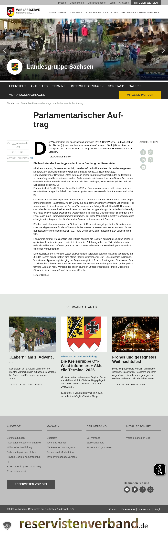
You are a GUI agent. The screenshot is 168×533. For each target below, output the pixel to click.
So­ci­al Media (77, 2)
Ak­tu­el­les (39, 86)
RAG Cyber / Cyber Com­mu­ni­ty (24, 466)
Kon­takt (113, 509)
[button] (143, 152)
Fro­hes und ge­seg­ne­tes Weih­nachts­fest (134, 359)
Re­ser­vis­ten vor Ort (103, 12)
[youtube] (127, 489)
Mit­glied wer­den (146, 2)
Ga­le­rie (135, 86)
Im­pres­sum (145, 509)
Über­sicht (17, 86)
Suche (124, 2)
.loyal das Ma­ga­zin (57, 442)
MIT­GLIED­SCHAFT (150, 12)
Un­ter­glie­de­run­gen (87, 86)
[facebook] (135, 489)
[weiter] (163, 50)
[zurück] (5, 50)
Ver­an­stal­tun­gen (16, 437)
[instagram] (142, 489)
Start (23, 103)
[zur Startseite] (24, 12)
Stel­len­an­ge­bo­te (96, 2)
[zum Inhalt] (32, 334)
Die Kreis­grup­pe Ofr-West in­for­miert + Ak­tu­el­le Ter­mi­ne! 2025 (82, 365)
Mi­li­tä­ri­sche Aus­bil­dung (19, 447)
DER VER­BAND (128, 12)
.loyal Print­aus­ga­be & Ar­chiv (62, 456)
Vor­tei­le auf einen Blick (138, 437)
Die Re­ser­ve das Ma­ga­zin (41, 103)
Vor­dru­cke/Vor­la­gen (27, 94)
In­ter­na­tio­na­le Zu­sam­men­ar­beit (24, 442)
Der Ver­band (93, 437)
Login (112, 2)
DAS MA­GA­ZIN (78, 12)
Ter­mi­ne (58, 86)
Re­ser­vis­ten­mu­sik (16, 471)
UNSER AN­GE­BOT (58, 12)
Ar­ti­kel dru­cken (18, 158)
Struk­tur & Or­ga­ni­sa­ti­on (99, 447)
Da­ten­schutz (128, 509)
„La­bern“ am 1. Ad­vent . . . (31, 359)
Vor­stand (116, 86)
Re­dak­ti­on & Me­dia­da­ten (60, 452)
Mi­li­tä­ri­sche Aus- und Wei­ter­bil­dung (78, 356)
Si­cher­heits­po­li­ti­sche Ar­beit (21, 452)
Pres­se (62, 2)
